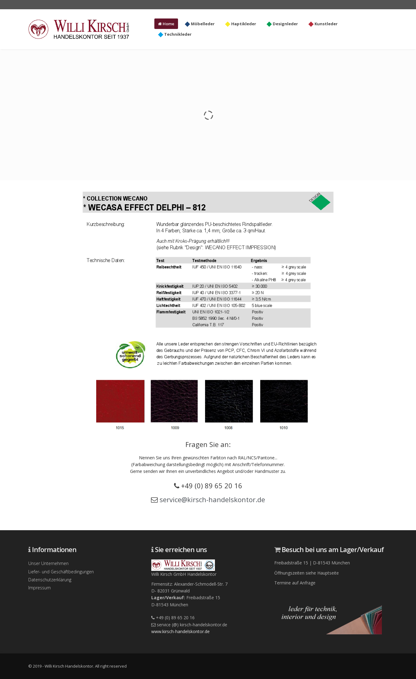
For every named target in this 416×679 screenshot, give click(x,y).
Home (166, 23)
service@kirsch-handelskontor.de (212, 499)
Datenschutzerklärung (49, 580)
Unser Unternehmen (48, 563)
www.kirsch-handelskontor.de (180, 631)
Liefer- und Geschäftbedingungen (61, 572)
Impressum (39, 588)
